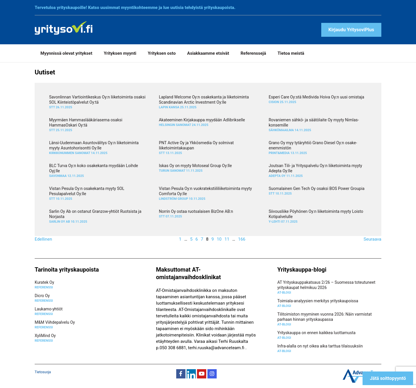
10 (219, 239)
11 (226, 239)
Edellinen (43, 239)
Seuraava (372, 239)
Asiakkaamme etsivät (208, 53)
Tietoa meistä (291, 53)
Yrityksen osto (162, 53)
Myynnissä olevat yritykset (66, 53)
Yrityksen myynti (120, 53)
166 (241, 239)
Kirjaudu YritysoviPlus (351, 29)
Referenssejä (253, 53)
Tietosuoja (43, 372)
